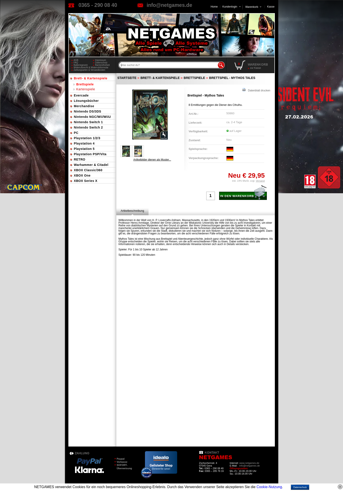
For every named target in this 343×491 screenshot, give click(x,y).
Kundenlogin (231, 6)
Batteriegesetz (81, 65)
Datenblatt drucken (256, 90)
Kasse (270, 6)
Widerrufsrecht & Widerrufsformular (91, 67)
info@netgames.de (169, 5)
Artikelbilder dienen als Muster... (152, 159)
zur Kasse (255, 67)
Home (214, 6)
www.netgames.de (249, 463)
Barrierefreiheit (102, 65)
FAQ (76, 62)
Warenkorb (251, 6)
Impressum (100, 60)
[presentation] (132, 210)
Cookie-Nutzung (269, 487)
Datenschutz (101, 62)
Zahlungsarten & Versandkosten (89, 70)
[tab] (132, 210)
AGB (76, 60)
